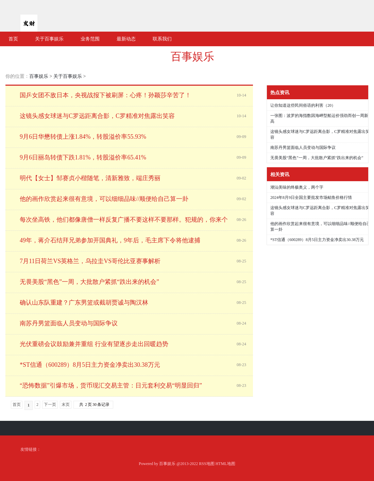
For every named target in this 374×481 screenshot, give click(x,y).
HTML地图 (225, 463)
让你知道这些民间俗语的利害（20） (303, 105)
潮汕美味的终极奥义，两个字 (296, 187)
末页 (66, 404)
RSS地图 (206, 463)
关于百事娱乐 (67, 76)
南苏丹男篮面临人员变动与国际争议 (303, 147)
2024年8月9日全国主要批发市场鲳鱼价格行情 (311, 197)
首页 (17, 404)
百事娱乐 (192, 56)
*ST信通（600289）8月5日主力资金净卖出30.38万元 (317, 239)
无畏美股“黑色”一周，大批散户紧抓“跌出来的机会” (316, 157)
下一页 (50, 404)
